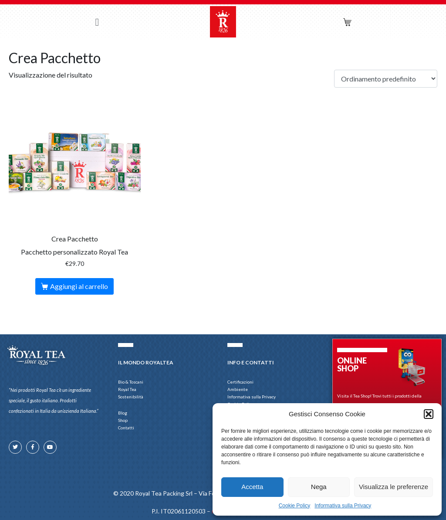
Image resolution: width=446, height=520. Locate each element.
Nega (319, 486)
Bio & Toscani (130, 381)
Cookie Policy (295, 506)
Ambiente (237, 389)
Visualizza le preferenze (393, 486)
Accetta (252, 486)
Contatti (126, 427)
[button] (428, 414)
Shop (125, 420)
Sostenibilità (130, 396)
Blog (122, 412)
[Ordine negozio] (385, 79)
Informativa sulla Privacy (342, 506)
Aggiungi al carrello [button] (79, 286)
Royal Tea (127, 389)
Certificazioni (240, 381)
